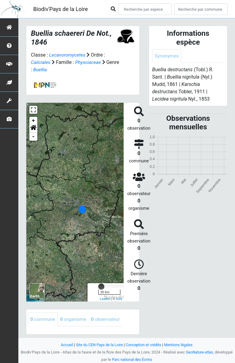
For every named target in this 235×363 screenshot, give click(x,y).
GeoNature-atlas (199, 352)
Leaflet (105, 299)
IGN (119, 299)
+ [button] (33, 120)
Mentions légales (180, 345)
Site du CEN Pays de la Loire (98, 345)
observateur (108, 319)
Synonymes (167, 56)
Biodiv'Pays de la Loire (60, 9)
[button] (33, 129)
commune (43, 319)
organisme (74, 319)
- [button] (33, 136)
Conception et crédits (143, 345)
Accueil (64, 345)
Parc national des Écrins (132, 359)
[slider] (101, 286)
